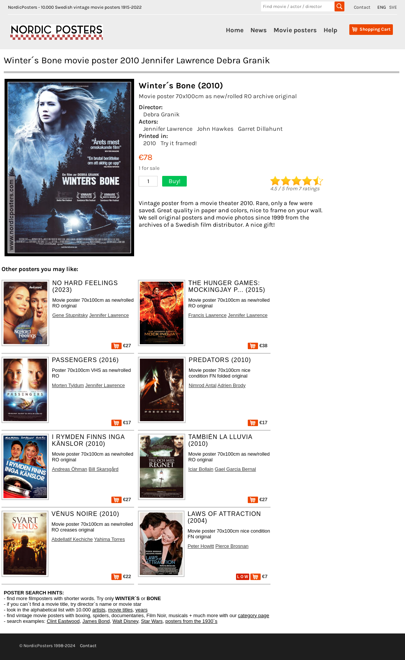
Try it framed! (179, 143)
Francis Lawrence (207, 315)
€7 (258, 576)
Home (235, 30)
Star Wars (152, 621)
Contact (362, 7)
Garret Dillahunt (260, 128)
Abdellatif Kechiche (72, 539)
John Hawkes (215, 128)
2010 (149, 143)
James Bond (95, 621)
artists (98, 610)
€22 (121, 576)
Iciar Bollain (200, 469)
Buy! (174, 181)
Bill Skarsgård (104, 469)
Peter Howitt (201, 546)
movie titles (120, 610)
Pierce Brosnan (232, 546)
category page (253, 615)
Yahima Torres (109, 539)
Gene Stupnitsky (70, 315)
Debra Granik (161, 114)
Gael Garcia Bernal (235, 469)
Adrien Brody (231, 385)
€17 (121, 422)
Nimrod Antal (202, 385)
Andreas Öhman (69, 469)
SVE (393, 7)
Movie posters (295, 30)
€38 (257, 345)
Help (330, 30)
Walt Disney (125, 621)
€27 (121, 345)
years (142, 610)
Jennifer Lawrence (167, 128)
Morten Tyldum (68, 385)
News (258, 30)
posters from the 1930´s (191, 621)
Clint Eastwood (63, 621)
